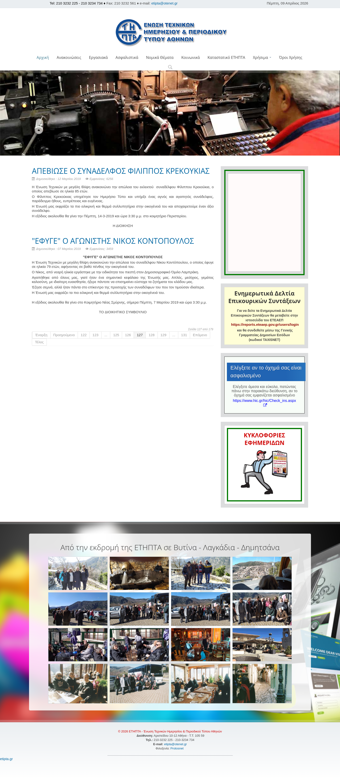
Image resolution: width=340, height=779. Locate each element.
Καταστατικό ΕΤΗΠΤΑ (226, 57)
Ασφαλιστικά (126, 57)
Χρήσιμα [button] (262, 57)
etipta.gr (6, 759)
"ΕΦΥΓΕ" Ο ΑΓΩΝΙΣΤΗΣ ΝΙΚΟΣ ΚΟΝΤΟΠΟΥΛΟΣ (113, 241)
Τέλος (39, 342)
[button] (170, 67)
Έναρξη (41, 335)
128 (151, 335)
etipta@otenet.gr (164, 3)
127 (140, 335)
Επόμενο (200, 335)
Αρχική (43, 57)
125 (116, 335)
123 (95, 335)
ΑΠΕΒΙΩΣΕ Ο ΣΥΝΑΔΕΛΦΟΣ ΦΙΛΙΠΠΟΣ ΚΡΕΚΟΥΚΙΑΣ (121, 171)
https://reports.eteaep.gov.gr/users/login (265, 324)
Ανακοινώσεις (69, 57)
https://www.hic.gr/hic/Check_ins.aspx (264, 403)
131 (184, 335)
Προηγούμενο (64, 335)
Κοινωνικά (190, 57)
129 (163, 335)
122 (84, 335)
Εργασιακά (98, 57)
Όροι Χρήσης (290, 57)
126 (128, 335)
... (105, 335)
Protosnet (177, 748)
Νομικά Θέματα (159, 57)
